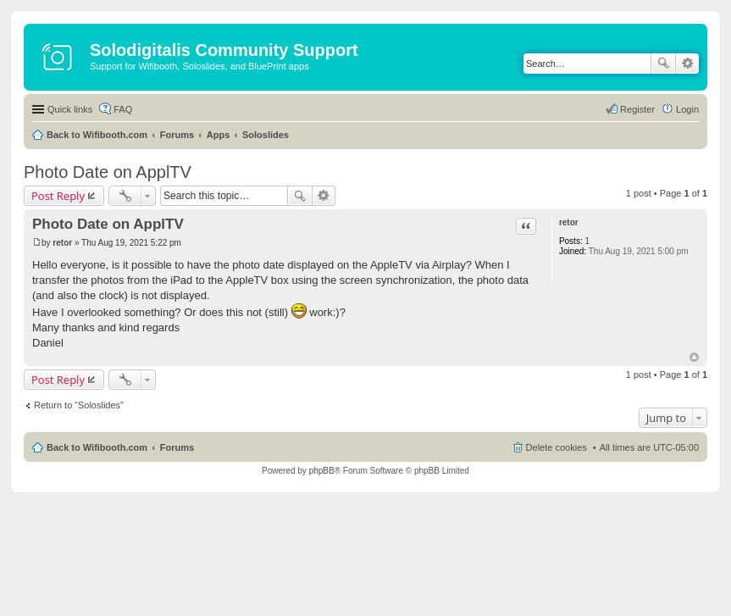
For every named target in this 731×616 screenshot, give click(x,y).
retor (569, 222)
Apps (218, 135)
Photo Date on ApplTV (107, 172)
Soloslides (265, 135)
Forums (177, 135)
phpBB (322, 470)
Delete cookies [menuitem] (556, 447)
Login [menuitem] (687, 109)
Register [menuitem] (637, 109)
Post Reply (58, 195)
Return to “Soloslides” (79, 405)
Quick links (69, 109)
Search (663, 63)
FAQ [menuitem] (123, 109)
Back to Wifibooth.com (97, 135)
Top (694, 357)
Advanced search (687, 63)
